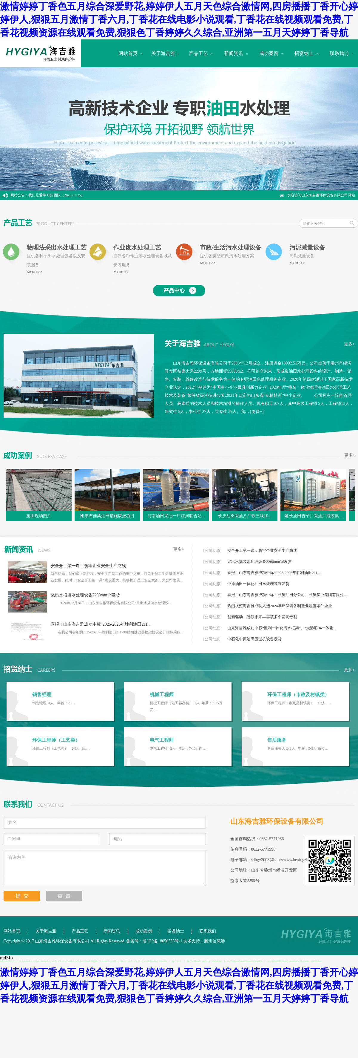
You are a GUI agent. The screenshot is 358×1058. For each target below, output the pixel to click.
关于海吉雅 (163, 53)
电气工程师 (162, 739)
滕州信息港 (214, 941)
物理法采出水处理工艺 (57, 247)
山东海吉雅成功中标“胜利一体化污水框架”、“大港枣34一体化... (281, 628)
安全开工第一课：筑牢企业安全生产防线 (88, 566)
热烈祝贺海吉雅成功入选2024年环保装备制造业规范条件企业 (279, 606)
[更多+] (257, 411)
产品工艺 (198, 53)
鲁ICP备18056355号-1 (162, 941)
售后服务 (276, 739)
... (181, 580)
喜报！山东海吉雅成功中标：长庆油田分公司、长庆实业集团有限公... (287, 594)
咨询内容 (105, 868)
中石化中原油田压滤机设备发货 (254, 639)
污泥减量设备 (307, 247)
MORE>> (34, 272)
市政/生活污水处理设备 (230, 247)
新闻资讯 (233, 53)
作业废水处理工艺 (137, 247)
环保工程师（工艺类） (56, 739)
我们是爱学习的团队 (44, 195)
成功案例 (268, 53)
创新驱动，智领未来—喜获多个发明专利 (262, 617)
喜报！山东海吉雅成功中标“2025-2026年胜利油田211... (101, 624)
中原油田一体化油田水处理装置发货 (258, 583)
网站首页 (128, 53)
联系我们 (339, 53)
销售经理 (41, 694)
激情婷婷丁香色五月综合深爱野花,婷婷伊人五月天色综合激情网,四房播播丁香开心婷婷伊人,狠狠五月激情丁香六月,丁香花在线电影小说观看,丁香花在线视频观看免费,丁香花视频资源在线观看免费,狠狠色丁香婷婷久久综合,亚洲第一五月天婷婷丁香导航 (179, 19)
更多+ (349, 344)
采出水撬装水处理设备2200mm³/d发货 (85, 595)
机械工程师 (162, 694)
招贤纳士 (304, 53)
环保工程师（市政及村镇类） (298, 694)
